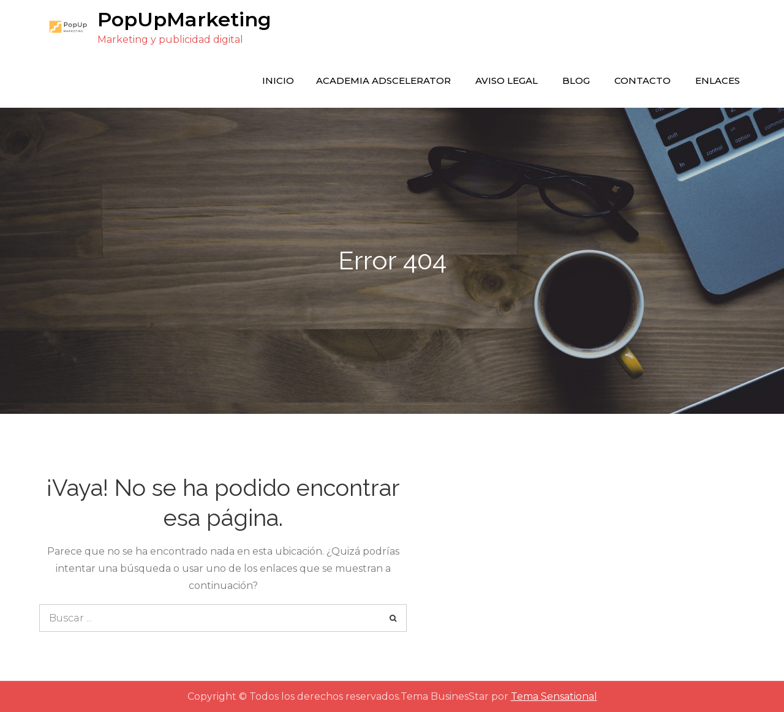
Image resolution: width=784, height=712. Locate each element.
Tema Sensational (554, 696)
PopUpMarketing (184, 19)
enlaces (717, 80)
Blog (576, 80)
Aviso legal (506, 80)
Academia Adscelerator (383, 80)
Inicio (278, 80)
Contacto (642, 80)
